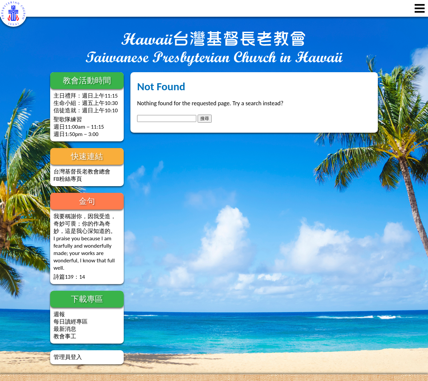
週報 (59, 314)
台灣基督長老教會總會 (82, 171)
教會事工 (65, 336)
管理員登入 (68, 357)
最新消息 (65, 329)
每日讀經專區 (71, 321)
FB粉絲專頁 (68, 178)
